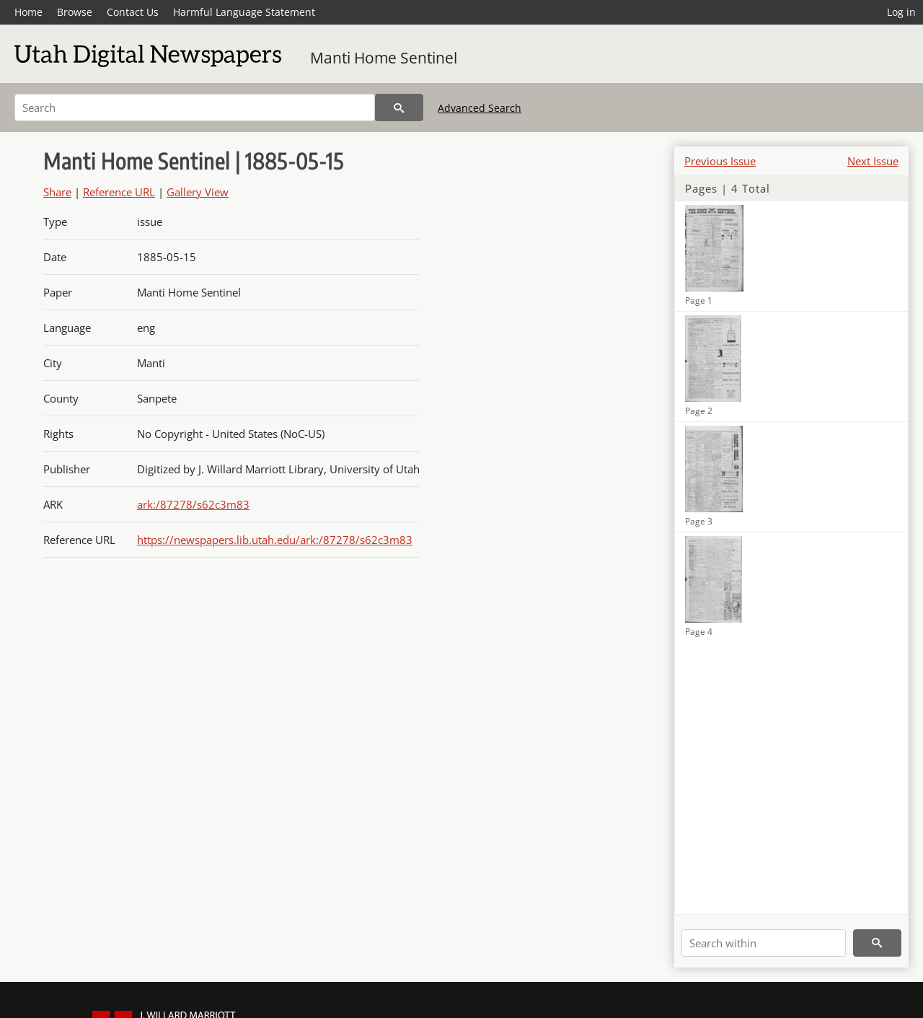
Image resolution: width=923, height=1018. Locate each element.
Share (57, 192)
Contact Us (133, 12)
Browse (74, 12)
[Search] (194, 107)
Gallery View (198, 192)
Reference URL (119, 192)
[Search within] (763, 943)
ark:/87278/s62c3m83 (193, 504)
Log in (901, 12)
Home (28, 12)
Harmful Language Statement (244, 12)
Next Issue (872, 161)
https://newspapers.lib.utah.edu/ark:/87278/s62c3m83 (274, 539)
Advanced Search (479, 108)
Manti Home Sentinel (383, 58)
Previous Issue (720, 161)
